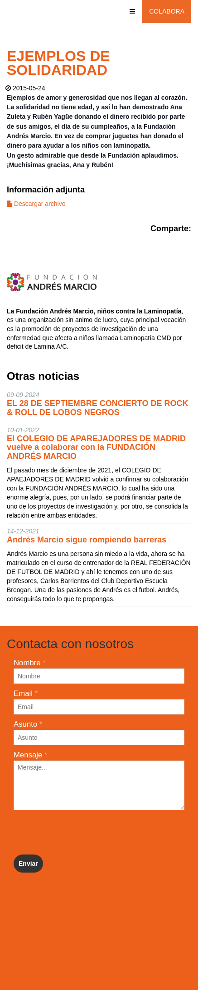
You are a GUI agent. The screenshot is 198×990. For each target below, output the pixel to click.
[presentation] (82, 832)
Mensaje (31, 755)
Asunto (28, 724)
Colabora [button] (166, 11)
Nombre (30, 662)
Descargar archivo (36, 203)
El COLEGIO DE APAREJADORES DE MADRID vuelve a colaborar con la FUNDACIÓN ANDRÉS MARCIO (96, 447)
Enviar (28, 863)
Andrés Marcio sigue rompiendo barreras (86, 539)
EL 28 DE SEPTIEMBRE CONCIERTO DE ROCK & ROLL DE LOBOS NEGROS (97, 408)
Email (26, 693)
